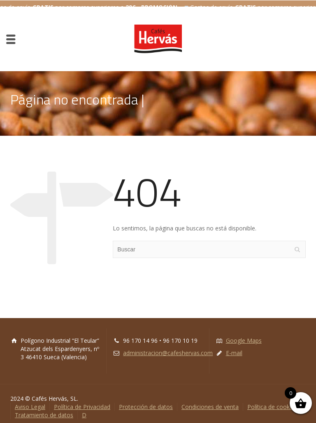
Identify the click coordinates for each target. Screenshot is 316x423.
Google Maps (244, 335)
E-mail (234, 348)
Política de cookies (272, 402)
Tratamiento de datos (44, 410)
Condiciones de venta (210, 402)
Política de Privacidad (82, 402)
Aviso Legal (30, 402)
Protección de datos (146, 402)
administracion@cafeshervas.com (168, 348)
